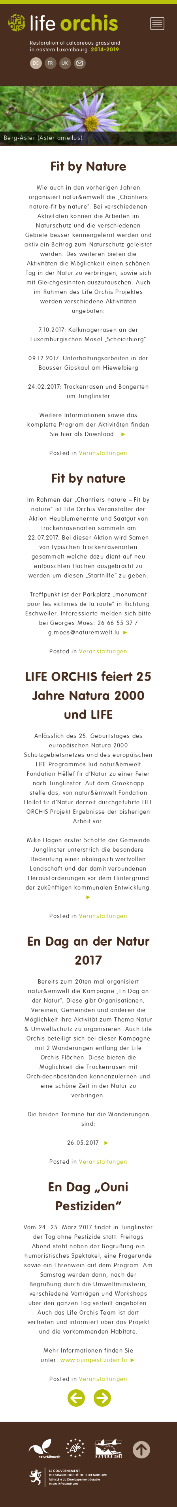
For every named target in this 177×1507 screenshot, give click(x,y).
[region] (88, 115)
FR (50, 63)
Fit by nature (88, 479)
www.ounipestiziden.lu (93, 1360)
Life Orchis (63, 24)
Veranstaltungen (103, 453)
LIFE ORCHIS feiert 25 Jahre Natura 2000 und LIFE (88, 696)
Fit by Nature (88, 167)
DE (36, 63)
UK (65, 63)
